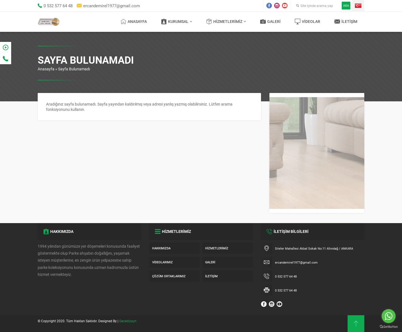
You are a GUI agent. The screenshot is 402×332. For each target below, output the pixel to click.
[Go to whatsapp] (389, 316)
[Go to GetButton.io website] (389, 326)
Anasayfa (46, 68)
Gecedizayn (128, 321)
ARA (346, 5)
